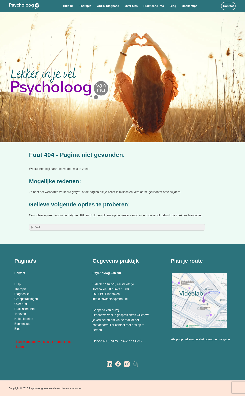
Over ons (20, 304)
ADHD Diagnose (108, 5)
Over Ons (131, 5)
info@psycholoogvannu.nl (109, 299)
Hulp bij (68, 5)
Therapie (85, 5)
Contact (228, 5)
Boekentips (189, 5)
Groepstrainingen (26, 299)
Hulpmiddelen (23, 318)
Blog (173, 5)
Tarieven (20, 313)
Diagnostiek (22, 294)
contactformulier (103, 325)
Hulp (17, 284)
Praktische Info (153, 5)
